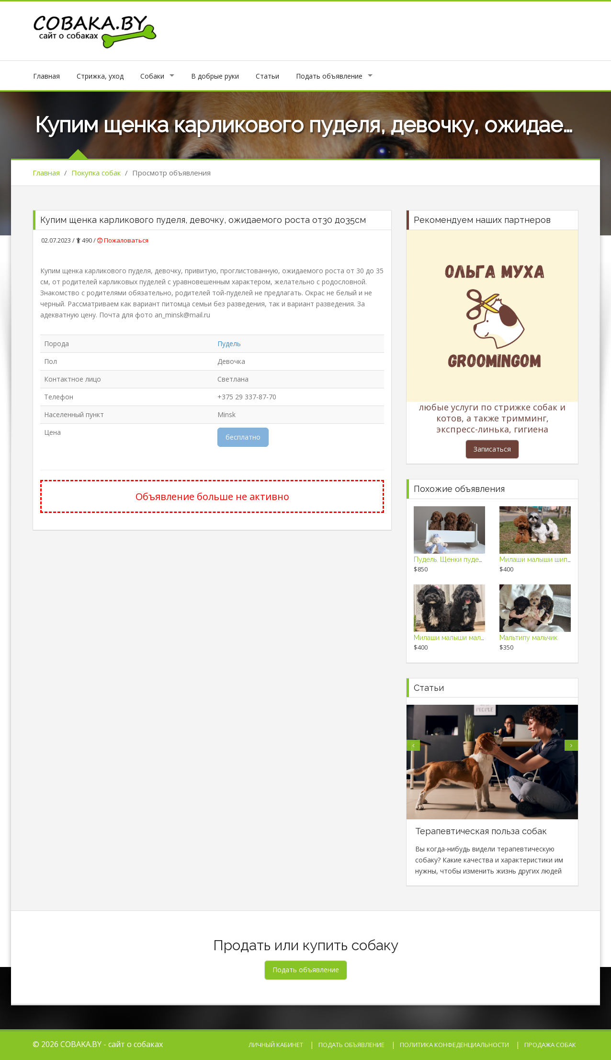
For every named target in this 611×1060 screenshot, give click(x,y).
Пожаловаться (122, 240)
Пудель (229, 343)
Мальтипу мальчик (528, 637)
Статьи (267, 76)
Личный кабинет (276, 1044)
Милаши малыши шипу (535, 559)
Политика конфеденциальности (454, 1044)
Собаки (152, 76)
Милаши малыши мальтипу (456, 637)
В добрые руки (215, 76)
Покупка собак (96, 172)
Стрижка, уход (100, 76)
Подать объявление (329, 76)
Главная (46, 76)
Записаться (492, 449)
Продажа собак (550, 1044)
